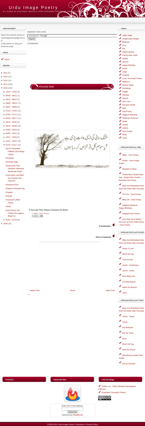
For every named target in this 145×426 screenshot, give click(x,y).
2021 (5, 73)
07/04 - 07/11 (11, 114)
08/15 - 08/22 (11, 99)
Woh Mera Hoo (128, 276)
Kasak (8, 206)
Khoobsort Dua (12, 185)
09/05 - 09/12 (11, 95)
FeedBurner (78, 415)
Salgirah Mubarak (129, 115)
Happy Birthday (128, 65)
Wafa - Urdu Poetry (130, 155)
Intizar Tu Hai (128, 248)
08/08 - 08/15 (11, 103)
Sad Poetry (127, 111)
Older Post (110, 290)
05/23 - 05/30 (11, 126)
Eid (123, 48)
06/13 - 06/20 (11, 122)
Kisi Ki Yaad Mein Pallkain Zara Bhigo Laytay (15, 151)
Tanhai (125, 125)
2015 (5, 77)
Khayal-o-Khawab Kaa (15, 188)
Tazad (124, 322)
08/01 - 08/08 (11, 107)
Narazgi (125, 95)
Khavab (9, 196)
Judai (124, 72)
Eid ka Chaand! (128, 364)
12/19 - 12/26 (11, 92)
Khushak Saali (12, 162)
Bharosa (125, 42)
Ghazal (125, 62)
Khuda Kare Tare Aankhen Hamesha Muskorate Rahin (15, 169)
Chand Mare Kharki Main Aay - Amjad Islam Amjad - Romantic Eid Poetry (131, 177)
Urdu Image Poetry (33, 7)
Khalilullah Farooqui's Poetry (114, 392)
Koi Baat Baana (128, 282)
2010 (5, 88)
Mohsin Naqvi (128, 85)
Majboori (126, 82)
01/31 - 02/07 (11, 141)
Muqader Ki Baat (129, 169)
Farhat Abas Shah (130, 55)
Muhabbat (126, 88)
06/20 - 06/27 (11, 118)
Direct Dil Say (128, 254)
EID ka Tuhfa (127, 333)
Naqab (125, 92)
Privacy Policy (92, 424)
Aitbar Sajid (127, 35)
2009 (5, 223)
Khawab (9, 192)
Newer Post (35, 290)
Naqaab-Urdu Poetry (131, 213)
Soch (124, 293)
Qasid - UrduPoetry (130, 265)
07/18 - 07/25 (11, 111)
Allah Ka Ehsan (128, 350)
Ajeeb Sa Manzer (129, 287)
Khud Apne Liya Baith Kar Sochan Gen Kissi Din (15, 178)
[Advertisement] (13, 273)
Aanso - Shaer (128, 271)
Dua (124, 45)
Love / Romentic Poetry (132, 78)
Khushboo (10, 158)
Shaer (124, 121)
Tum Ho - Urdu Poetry (131, 194)
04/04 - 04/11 (11, 133)
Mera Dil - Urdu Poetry (131, 200)
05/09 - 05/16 (11, 130)
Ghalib (125, 58)
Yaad (124, 138)
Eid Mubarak (127, 327)
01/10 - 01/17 (11, 145)
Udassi (125, 128)
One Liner (126, 101)
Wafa (124, 134)
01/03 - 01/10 (11, 220)
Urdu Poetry (44, 213)
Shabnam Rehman (130, 118)
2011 (5, 84)
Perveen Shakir (128, 105)
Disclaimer (80, 424)
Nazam (125, 98)
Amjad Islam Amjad (130, 39)
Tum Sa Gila (127, 259)
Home (7, 59)
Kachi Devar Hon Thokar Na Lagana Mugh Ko (15, 213)
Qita (124, 108)
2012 (5, 80)
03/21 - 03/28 (11, 137)
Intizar (124, 68)
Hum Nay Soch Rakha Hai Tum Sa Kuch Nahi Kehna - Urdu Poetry (131, 222)
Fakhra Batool (128, 52)
